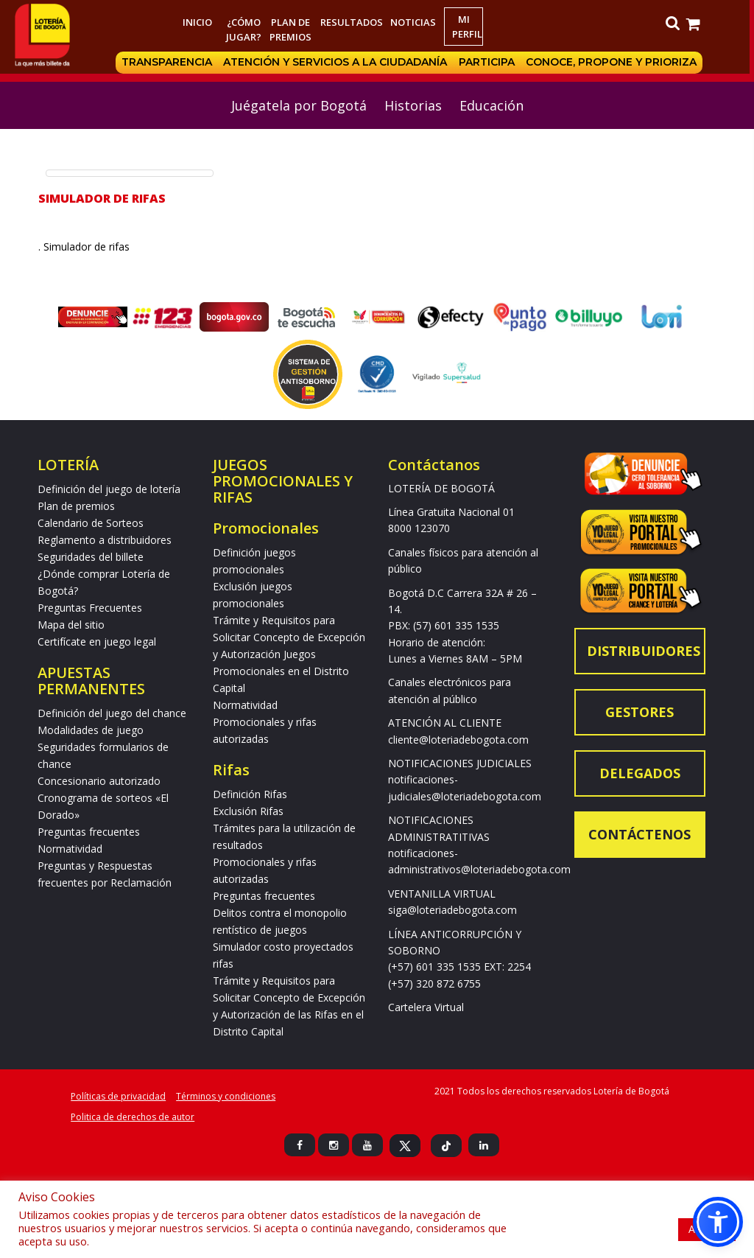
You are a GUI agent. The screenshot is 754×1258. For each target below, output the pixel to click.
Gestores (639, 712)
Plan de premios (293, 29)
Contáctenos (639, 834)
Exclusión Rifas (248, 811)
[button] (718, 1222)
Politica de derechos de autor (132, 1117)
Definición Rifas (250, 794)
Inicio (199, 22)
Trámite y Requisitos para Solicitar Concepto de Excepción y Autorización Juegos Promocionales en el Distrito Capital (289, 654)
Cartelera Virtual (426, 1007)
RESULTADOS (354, 22)
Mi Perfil (469, 27)
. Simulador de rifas (88, 247)
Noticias (415, 22)
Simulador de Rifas (102, 198)
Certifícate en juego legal (97, 642)
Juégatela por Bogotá (299, 105)
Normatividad (70, 849)
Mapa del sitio (71, 625)
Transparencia (169, 62)
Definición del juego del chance (112, 713)
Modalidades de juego (91, 730)
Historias (413, 105)
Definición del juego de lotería (109, 489)
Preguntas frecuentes (89, 832)
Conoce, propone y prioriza (614, 62)
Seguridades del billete (91, 557)
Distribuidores (643, 651)
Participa (490, 62)
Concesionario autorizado (99, 781)
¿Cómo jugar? (246, 29)
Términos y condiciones (225, 1096)
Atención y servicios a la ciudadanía (338, 62)
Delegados (639, 773)
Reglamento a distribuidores (105, 540)
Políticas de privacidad (118, 1096)
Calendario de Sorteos (91, 523)
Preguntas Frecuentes (90, 608)
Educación (491, 105)
